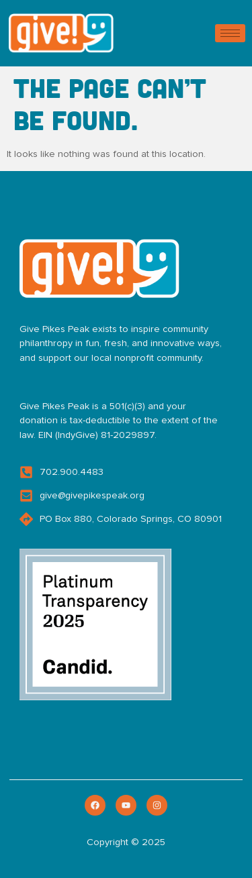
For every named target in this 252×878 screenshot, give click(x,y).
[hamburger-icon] (230, 33)
